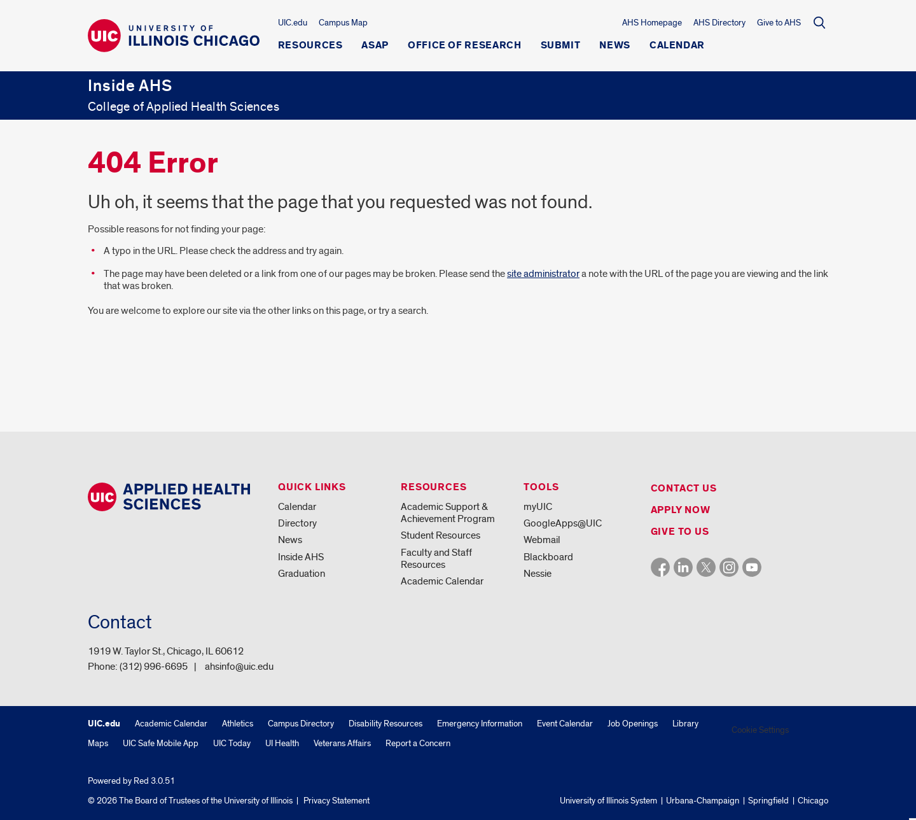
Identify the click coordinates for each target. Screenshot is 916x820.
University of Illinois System (608, 800)
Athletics (237, 723)
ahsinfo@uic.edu (239, 666)
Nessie (538, 573)
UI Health (282, 743)
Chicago (813, 800)
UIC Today (232, 743)
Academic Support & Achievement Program (448, 512)
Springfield (768, 800)
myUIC (538, 506)
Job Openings (632, 723)
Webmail (542, 540)
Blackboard (548, 557)
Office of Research (465, 45)
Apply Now (681, 510)
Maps (98, 743)
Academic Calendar (442, 581)
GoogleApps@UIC (563, 523)
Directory (297, 523)
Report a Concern (417, 743)
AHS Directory (719, 22)
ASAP (375, 45)
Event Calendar (565, 723)
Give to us (680, 532)
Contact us (684, 488)
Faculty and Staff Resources (436, 558)
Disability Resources (385, 723)
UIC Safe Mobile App (160, 743)
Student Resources (440, 535)
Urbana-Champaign (702, 800)
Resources (310, 45)
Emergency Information (479, 723)
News (614, 45)
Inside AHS (301, 557)
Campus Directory (301, 723)
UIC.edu (292, 22)
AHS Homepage (652, 22)
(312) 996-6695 (154, 666)
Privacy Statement (336, 800)
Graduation (301, 573)
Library (685, 723)
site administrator (543, 273)
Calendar (677, 45)
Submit (561, 45)
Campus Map (343, 22)
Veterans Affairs (342, 743)
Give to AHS (779, 22)
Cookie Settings (760, 730)
